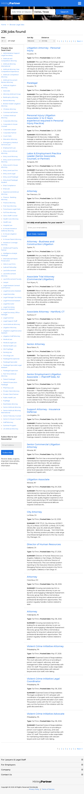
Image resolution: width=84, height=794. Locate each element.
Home (3, 25)
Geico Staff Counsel (10, 215)
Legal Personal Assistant (11, 300)
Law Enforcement (9, 270)
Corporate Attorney (10, 121)
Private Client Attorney (11, 391)
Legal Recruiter (8, 304)
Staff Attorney (8, 422)
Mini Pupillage (8, 349)
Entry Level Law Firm (10, 170)
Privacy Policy (34, 789)
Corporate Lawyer (9, 129)
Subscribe (7, 452)
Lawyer (5, 282)
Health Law (7, 222)
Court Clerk (7, 136)
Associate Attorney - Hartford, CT (46, 311)
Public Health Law (9, 397)
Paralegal (32, 83)
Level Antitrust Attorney (11, 324)
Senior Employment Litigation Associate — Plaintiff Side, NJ (44, 375)
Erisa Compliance (9, 185)
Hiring (10, 3)
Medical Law (7, 339)
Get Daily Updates (36, 234)
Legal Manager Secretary (12, 297)
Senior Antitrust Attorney (12, 407)
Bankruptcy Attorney (10, 97)
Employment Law (9, 148)
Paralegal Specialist (10, 362)
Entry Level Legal (9, 173)
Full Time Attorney (9, 212)
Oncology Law (8, 355)
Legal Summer (8, 318)
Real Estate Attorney (10, 404)
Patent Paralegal (9, 379)
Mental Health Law (9, 346)
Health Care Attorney (10, 219)
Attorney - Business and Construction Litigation (40, 242)
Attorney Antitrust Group (12, 94)
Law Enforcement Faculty (12, 279)
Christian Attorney (9, 109)
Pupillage (6, 401)
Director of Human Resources (44, 544)
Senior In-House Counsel (12, 419)
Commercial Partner (10, 112)
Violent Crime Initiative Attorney (45, 646)
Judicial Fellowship (9, 267)
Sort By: (30, 38)
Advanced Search (75, 17)
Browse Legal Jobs (17, 25)
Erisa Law (6, 189)
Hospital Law (7, 225)
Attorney (32, 191)
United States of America (57, 17)
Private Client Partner (11, 394)
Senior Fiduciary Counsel (12, 416)
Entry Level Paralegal (10, 177)
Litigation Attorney (9, 327)
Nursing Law (7, 352)
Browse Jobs (7, 17)
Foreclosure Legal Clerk (11, 209)
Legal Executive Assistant (12, 291)
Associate (6, 91)
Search (64, 12)
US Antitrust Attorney (10, 429)
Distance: (45, 38)
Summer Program (9, 425)
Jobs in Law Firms (9, 264)
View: (3, 38)
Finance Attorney (9, 203)
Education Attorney (10, 139)
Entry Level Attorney (10, 156)
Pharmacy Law (8, 388)
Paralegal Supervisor (10, 370)
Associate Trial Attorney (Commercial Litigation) (40, 278)
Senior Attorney (36, 344)
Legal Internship (9, 294)
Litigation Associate (38, 479)
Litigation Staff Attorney (11, 336)
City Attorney (34, 512)
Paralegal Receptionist (11, 359)
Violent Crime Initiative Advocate (45, 713)
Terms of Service (48, 789)
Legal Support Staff (10, 321)
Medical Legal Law (9, 342)
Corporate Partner (9, 133)
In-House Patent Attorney (12, 239)
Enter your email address (37, 228)
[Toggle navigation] (79, 3)
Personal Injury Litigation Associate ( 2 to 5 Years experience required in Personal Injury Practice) (45, 119)
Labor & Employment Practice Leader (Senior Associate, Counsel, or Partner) (44, 156)
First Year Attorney (9, 206)
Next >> (80, 41)
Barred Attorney (9, 100)
